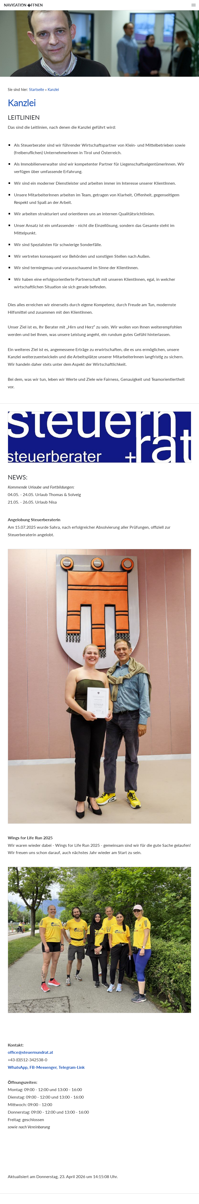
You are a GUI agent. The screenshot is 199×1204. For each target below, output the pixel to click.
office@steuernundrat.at (30, 1052)
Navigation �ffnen (23, 5)
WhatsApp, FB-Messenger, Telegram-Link (46, 1067)
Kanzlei (53, 89)
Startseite (36, 89)
